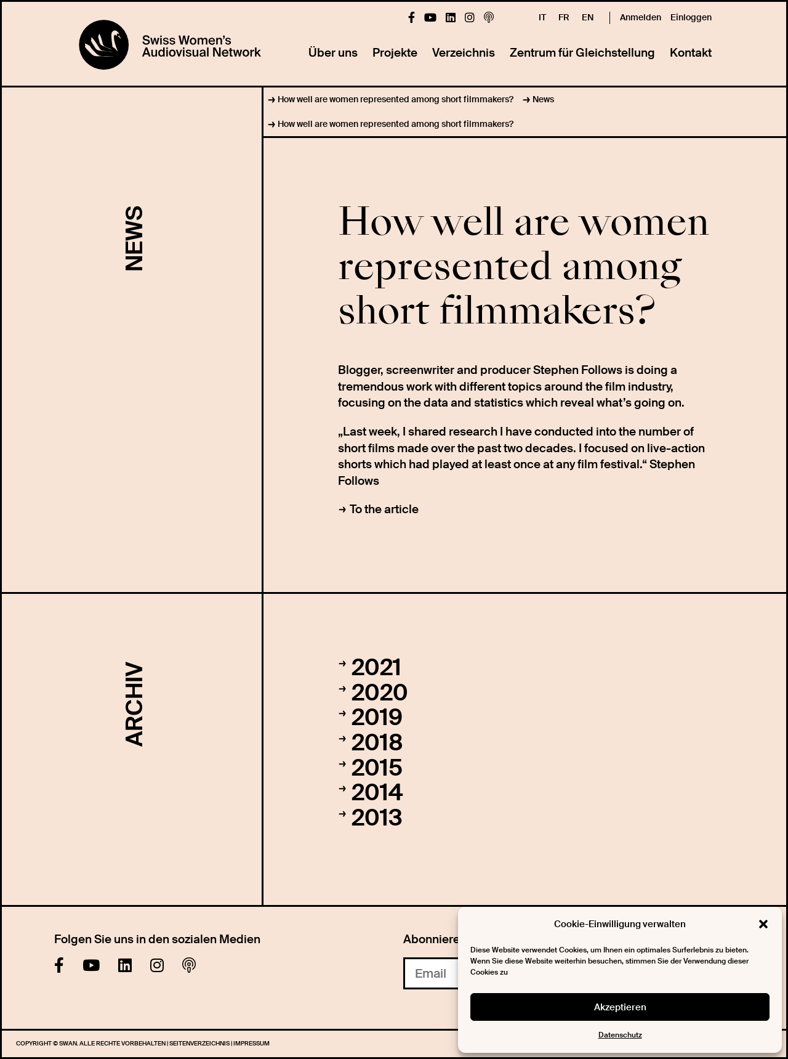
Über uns (333, 52)
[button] (763, 924)
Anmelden (640, 17)
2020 (380, 693)
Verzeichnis (463, 52)
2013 (377, 818)
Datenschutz (620, 1035)
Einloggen (691, 17)
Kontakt (691, 52)
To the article (384, 509)
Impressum (251, 1043)
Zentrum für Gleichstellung (582, 52)
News (543, 99)
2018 (377, 743)
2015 (377, 768)
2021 (376, 668)
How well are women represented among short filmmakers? (395, 99)
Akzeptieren (620, 1007)
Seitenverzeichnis (200, 1043)
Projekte (394, 52)
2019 (377, 717)
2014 (377, 793)
